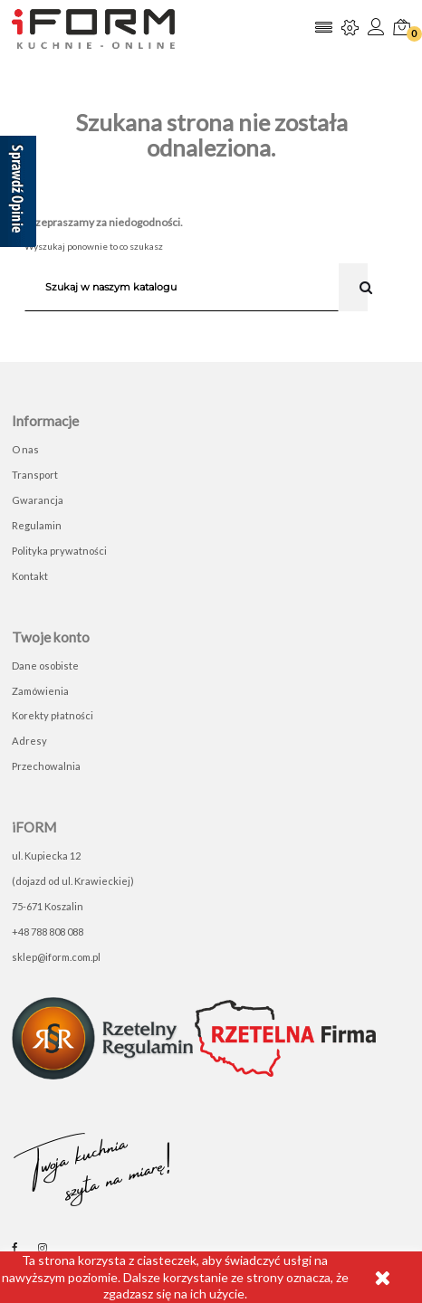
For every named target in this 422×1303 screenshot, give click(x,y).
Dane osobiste (45, 665)
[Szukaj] (181, 286)
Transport (35, 474)
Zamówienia (40, 691)
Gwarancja (37, 500)
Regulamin (37, 525)
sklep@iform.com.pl (56, 957)
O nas (25, 449)
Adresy (29, 741)
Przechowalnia (46, 766)
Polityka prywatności (59, 550)
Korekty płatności (52, 715)
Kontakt (30, 576)
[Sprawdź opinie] (18, 194)
